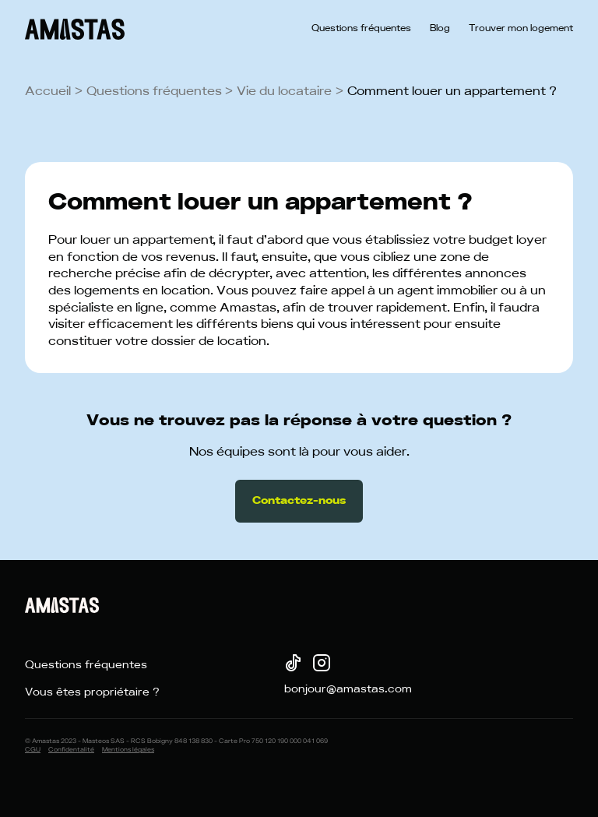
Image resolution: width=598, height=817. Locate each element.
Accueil (48, 91)
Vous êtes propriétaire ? (92, 692)
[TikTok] (292, 665)
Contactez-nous (299, 500)
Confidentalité (71, 750)
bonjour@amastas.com (348, 689)
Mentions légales (128, 750)
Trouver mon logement (521, 28)
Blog (440, 28)
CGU (32, 750)
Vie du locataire (284, 91)
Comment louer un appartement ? (452, 91)
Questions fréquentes (361, 28)
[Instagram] (320, 665)
